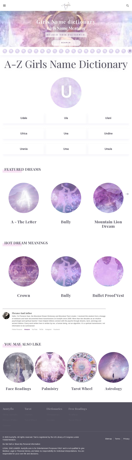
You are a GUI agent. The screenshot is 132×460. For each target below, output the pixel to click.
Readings (73, 414)
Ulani (108, 118)
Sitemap (108, 439)
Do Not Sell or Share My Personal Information (21, 444)
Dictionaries (53, 414)
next (127, 194)
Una (66, 133)
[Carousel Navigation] (127, 205)
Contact (6, 425)
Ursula (108, 149)
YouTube (34, 329)
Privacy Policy (10, 420)
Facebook (56, 329)
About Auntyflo (10, 414)
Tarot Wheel (31, 420)
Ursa (66, 149)
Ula (66, 118)
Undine (108, 133)
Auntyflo (12, 437)
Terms (117, 439)
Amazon (27, 329)
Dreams (51, 420)
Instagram (48, 329)
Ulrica (23, 133)
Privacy (126, 439)
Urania (24, 149)
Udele (23, 118)
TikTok (41, 329)
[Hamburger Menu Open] (4, 6)
